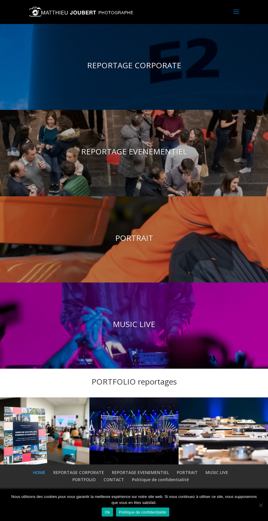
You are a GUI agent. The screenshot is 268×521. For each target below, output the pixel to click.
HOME (39, 472)
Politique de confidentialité (160, 479)
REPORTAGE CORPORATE (134, 65)
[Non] (261, 505)
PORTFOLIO (84, 479)
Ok (107, 512)
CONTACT (113, 479)
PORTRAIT (134, 238)
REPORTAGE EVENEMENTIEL (134, 151)
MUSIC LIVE (134, 324)
